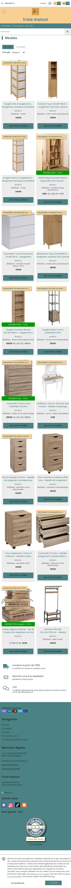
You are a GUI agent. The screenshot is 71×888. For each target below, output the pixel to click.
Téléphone (7, 792)
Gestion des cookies (10, 765)
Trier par (6, 52)
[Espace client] (49, 3)
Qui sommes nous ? (10, 736)
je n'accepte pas (17, 883)
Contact (43, 3)
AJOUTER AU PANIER (18, 126)
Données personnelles (11, 769)
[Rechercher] (67, 31)
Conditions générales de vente (15, 739)
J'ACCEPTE (53, 883)
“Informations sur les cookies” (38, 874)
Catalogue (6, 728)
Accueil (5, 725)
